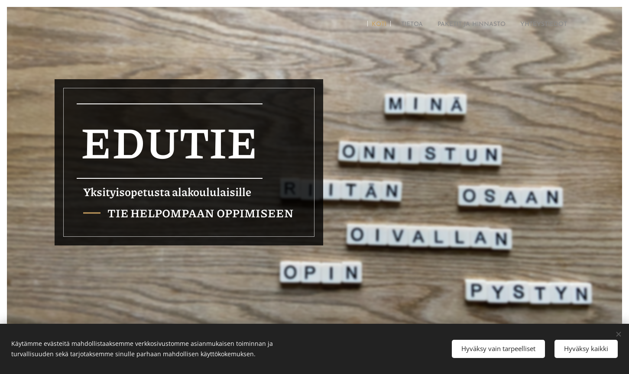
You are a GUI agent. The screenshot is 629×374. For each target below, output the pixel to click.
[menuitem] (353, 24)
